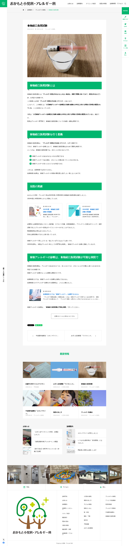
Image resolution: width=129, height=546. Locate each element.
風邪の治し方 (87, 500)
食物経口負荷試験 (111, 516)
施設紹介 (64, 517)
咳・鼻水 (86, 512)
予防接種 (36, 387)
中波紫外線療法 (110, 512)
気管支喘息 (109, 504)
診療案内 (80, 3)
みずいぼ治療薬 (88, 528)
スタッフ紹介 (66, 513)
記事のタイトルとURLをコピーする (64, 316)
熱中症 (86, 520)
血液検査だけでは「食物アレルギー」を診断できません (61, 294)
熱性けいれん (87, 508)
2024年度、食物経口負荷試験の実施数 (91, 211)
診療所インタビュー (67, 509)
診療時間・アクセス (116, 3)
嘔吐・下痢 (87, 516)
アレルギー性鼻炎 (111, 508)
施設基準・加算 (66, 529)
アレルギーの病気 (50, 29)
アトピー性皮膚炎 (111, 500)
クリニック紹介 (91, 3)
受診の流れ (65, 521)
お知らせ (70, 3)
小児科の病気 (65, 387)
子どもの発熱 (87, 504)
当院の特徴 (103, 3)
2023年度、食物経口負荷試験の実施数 (51, 211)
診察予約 (64, 496)
